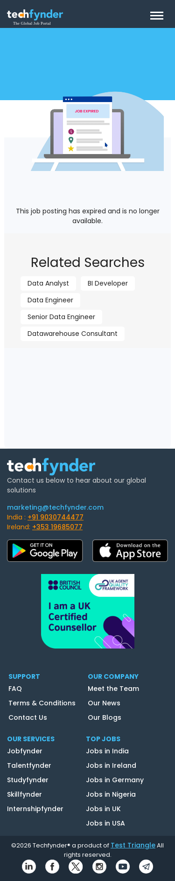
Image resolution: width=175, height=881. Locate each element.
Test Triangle (133, 845)
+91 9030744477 (56, 517)
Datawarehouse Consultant (73, 333)
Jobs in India (107, 751)
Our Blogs (104, 717)
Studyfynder (28, 780)
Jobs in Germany (115, 780)
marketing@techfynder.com (55, 507)
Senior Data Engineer (61, 316)
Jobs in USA (105, 823)
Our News (104, 703)
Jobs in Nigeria (111, 794)
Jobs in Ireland (111, 765)
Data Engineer (50, 300)
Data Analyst (48, 283)
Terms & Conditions (42, 703)
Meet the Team (113, 688)
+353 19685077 (57, 527)
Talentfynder (29, 765)
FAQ (15, 688)
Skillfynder (24, 794)
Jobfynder (24, 751)
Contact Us (27, 717)
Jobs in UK (103, 808)
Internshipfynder (35, 808)
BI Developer (108, 283)
